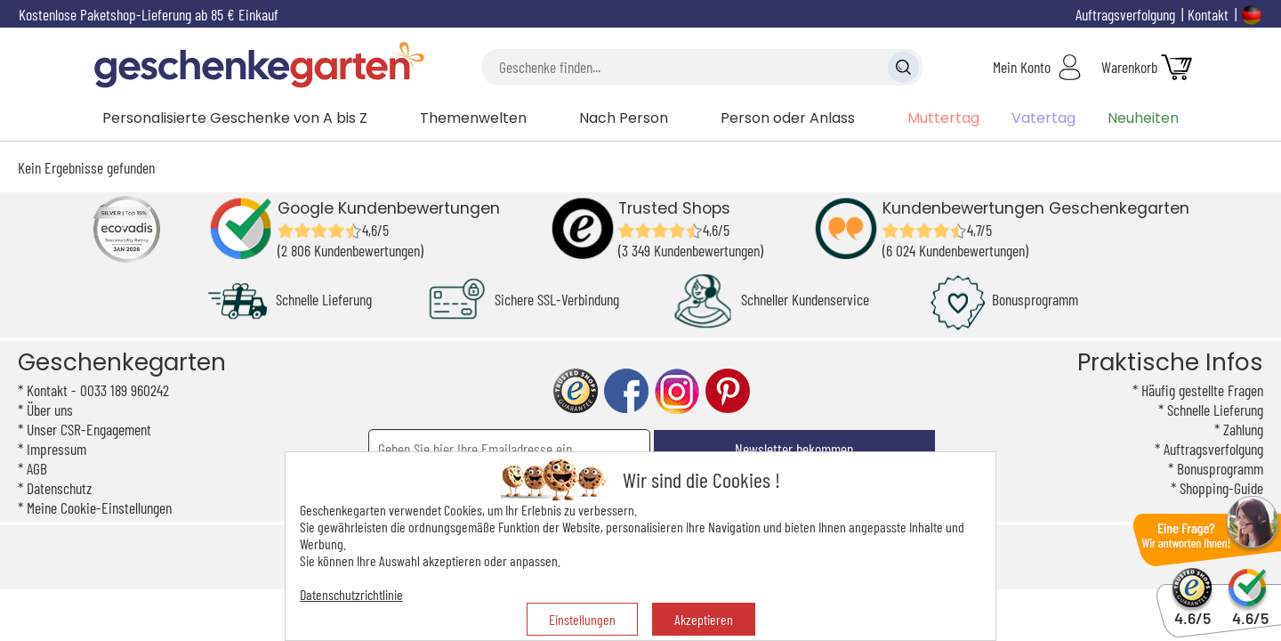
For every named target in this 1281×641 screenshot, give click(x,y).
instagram (677, 391)
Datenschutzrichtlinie (351, 594)
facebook (626, 391)
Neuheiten (1143, 118)
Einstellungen (582, 619)
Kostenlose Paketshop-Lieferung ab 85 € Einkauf (148, 14)
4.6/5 (1192, 610)
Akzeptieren (703, 619)
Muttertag (943, 118)
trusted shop (575, 391)
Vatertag (1043, 118)
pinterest (727, 391)
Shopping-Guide (1221, 488)
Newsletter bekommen (794, 448)
